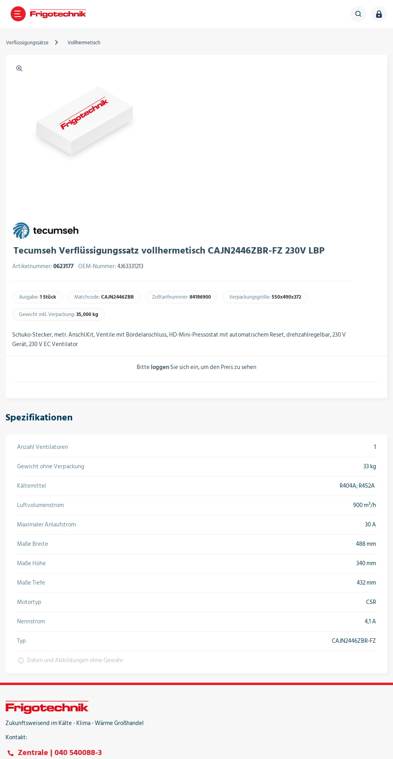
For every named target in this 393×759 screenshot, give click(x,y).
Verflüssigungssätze (31, 42)
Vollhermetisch (88, 42)
